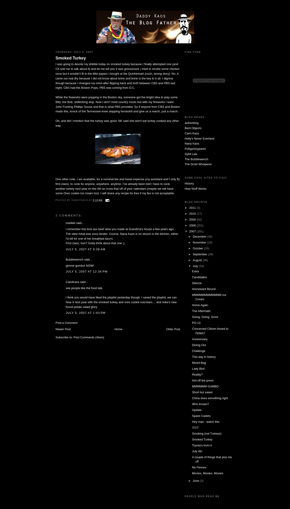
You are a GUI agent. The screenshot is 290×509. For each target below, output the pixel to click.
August (198, 260)
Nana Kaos (192, 143)
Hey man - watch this (205, 421)
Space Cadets (201, 416)
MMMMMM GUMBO (205, 386)
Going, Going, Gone (205, 317)
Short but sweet (202, 392)
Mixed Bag (199, 362)
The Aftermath (201, 311)
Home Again (200, 305)
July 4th (197, 451)
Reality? (197, 374)
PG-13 (196, 323)
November (200, 242)
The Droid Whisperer (198, 164)
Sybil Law (191, 154)
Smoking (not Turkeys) (206, 433)
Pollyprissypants (195, 148)
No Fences (199, 467)
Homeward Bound (203, 289)
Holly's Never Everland (199, 138)
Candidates (199, 277)
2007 (193, 231)
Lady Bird (198, 368)
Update (196, 410)
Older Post (173, 329)
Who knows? (200, 404)
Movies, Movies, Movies (207, 473)
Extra (195, 271)
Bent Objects (193, 128)
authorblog (191, 123)
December (200, 236)
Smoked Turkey (71, 58)
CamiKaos (72, 282)
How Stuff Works (195, 188)
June (196, 480)
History (189, 183)
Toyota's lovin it (202, 445)
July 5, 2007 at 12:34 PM (87, 271)
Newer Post (63, 329)
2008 (193, 225)
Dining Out (199, 345)
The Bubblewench (196, 159)
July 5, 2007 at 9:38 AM (85, 249)
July (196, 266)
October (198, 248)
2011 (193, 207)
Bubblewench (74, 259)
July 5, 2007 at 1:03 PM (86, 313)
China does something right (210, 398)
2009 (193, 219)
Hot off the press (202, 380)
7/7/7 (195, 427)
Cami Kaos (192, 133)
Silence (197, 283)
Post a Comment (66, 323)
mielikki (70, 223)
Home (119, 329)
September (200, 254)
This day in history (204, 357)
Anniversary (200, 339)
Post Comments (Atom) (89, 337)
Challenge (198, 351)
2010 (193, 213)
